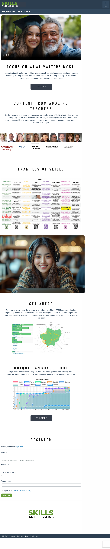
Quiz (26, 536)
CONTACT (5, 536)
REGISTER (41, 87)
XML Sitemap (34, 536)
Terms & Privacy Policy (22, 490)
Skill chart (20, 536)
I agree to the (16, 490)
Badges (13, 536)
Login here (19, 447)
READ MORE (41, 418)
